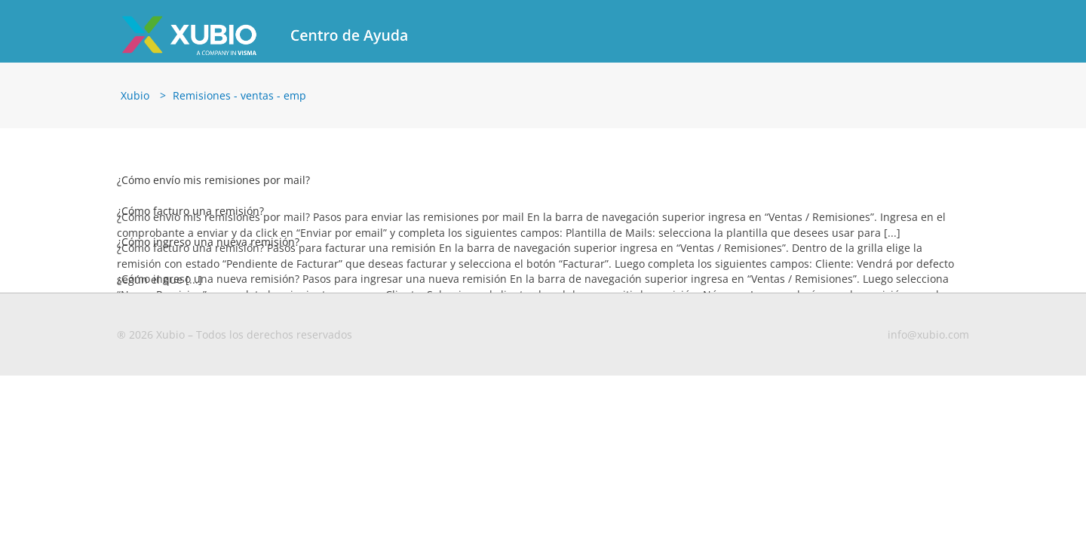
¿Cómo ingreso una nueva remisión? (208, 242)
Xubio (135, 95)
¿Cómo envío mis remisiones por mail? (213, 180)
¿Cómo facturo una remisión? (190, 211)
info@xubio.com (928, 334)
